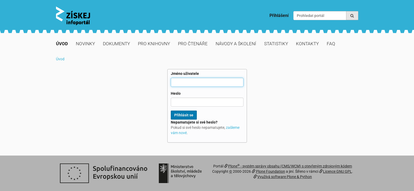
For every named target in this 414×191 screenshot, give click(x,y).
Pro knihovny (154, 43)
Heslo (176, 93)
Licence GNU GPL (337, 171)
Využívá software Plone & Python (284, 177)
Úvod (62, 43)
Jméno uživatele (185, 73)
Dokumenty (116, 43)
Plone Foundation (270, 171)
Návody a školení (236, 43)
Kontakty (307, 43)
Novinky (85, 43)
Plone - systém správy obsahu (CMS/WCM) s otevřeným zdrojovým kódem (290, 166)
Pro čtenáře (193, 43)
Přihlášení (279, 15)
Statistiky (276, 43)
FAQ (331, 43)
